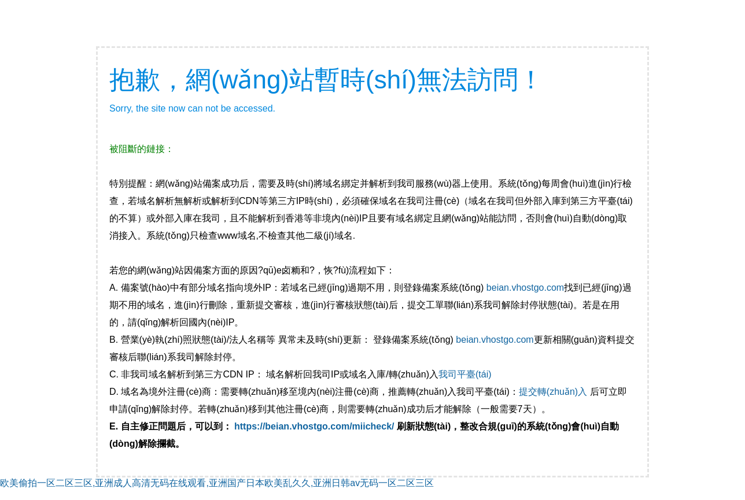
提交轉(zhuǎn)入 (553, 392)
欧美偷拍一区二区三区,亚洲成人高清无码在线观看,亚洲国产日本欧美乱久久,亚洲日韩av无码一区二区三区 (217, 483)
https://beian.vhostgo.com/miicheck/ (314, 426)
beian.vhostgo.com (525, 287)
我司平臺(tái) (466, 374)
